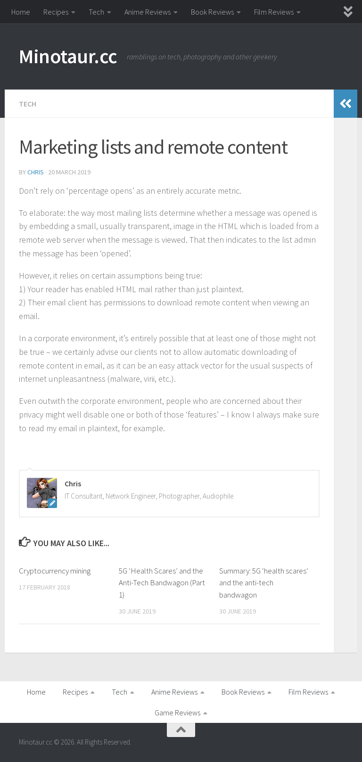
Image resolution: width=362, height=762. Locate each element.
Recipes (55, 11)
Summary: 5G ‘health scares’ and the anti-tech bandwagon (263, 582)
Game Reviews (177, 712)
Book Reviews (212, 11)
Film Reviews (274, 11)
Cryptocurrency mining (54, 570)
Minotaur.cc (68, 56)
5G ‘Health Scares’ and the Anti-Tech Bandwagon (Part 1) (162, 582)
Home (20, 11)
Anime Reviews (147, 11)
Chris (35, 172)
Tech (96, 11)
